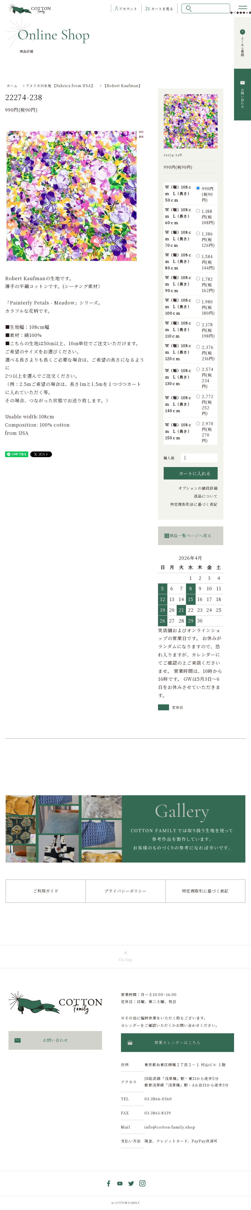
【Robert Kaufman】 (122, 85)
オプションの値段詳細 (198, 488)
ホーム (12, 85)
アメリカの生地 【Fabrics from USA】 (60, 85)
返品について (206, 496)
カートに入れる (191, 473)
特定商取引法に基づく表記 (194, 504)
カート (162, 8)
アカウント (128, 8)
